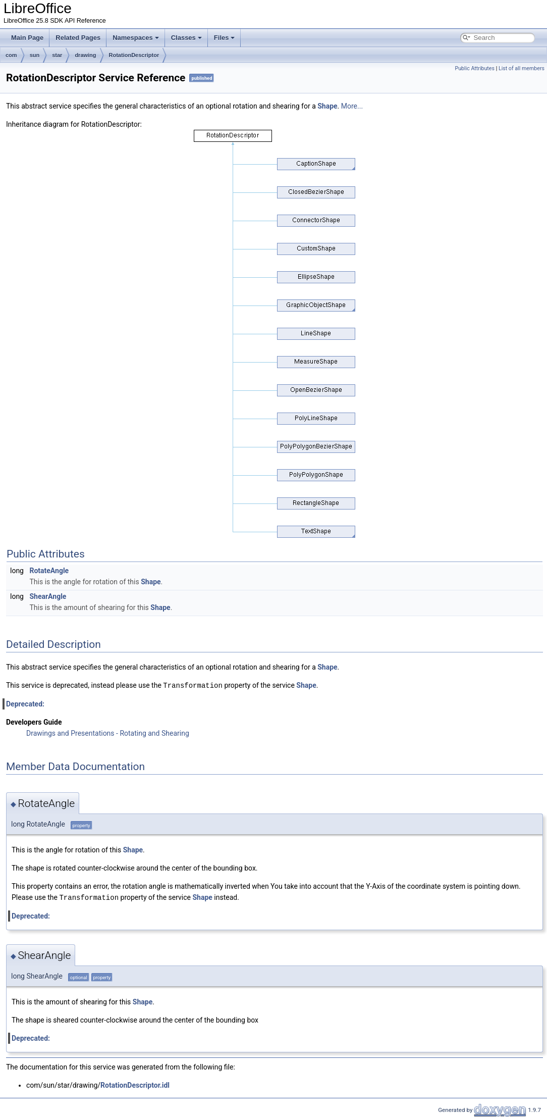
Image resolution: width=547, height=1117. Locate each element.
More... (352, 106)
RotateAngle (49, 571)
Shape (327, 106)
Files (224, 37)
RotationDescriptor (134, 55)
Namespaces (136, 37)
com (11, 55)
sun (35, 55)
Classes (186, 37)
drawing (85, 55)
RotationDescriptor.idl (135, 1084)
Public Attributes (475, 68)
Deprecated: (25, 703)
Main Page (27, 37)
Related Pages (78, 37)
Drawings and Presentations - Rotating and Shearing (107, 733)
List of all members (521, 68)
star (57, 55)
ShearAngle (47, 596)
